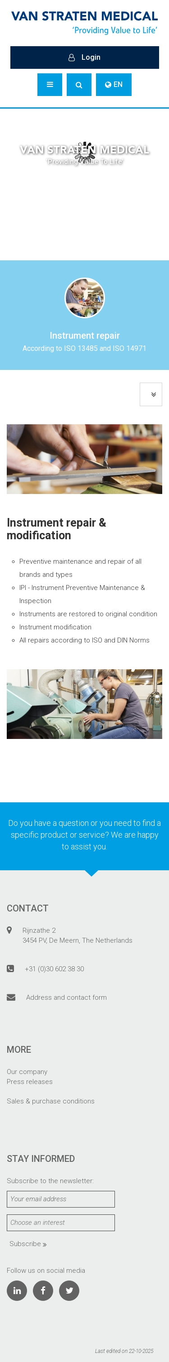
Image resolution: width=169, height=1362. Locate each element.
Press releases (30, 1082)
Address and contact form (66, 997)
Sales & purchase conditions (51, 1101)
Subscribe (28, 1244)
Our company (27, 1072)
